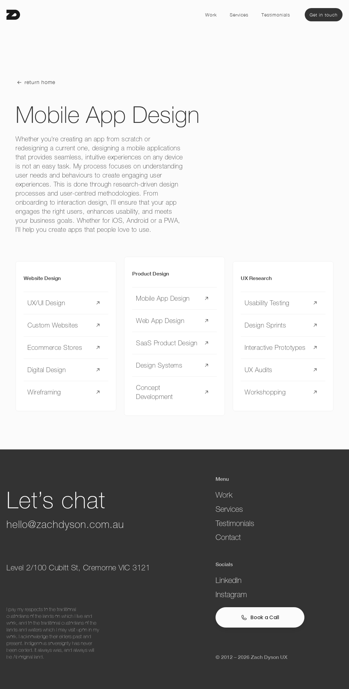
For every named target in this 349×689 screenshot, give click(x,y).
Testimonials (275, 14)
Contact (228, 537)
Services (239, 14)
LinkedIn (228, 580)
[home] (13, 15)
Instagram (231, 594)
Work (211, 14)
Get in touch (324, 14)
